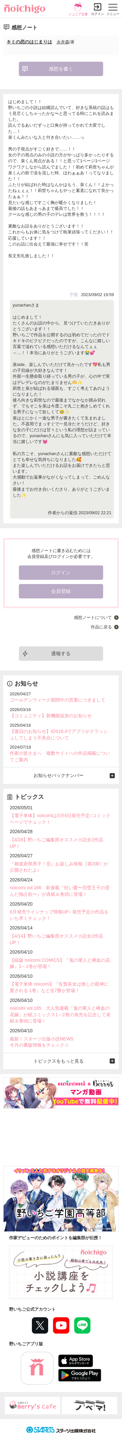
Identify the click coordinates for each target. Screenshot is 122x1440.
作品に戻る (101, 627)
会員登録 (61, 591)
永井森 (63, 42)
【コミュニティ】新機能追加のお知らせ (51, 715)
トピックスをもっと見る (59, 1061)
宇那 (74, 294)
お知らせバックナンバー (59, 775)
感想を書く (61, 68)
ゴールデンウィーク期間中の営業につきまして (57, 700)
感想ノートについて (93, 617)
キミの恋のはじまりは (29, 41)
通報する (61, 653)
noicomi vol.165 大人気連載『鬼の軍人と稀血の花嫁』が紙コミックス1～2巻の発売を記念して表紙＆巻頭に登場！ (60, 1014)
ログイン (97, 14)
